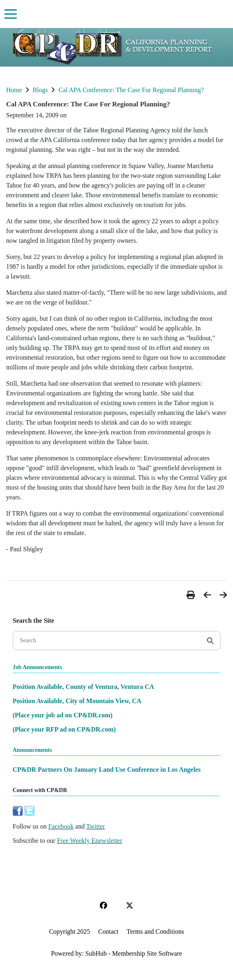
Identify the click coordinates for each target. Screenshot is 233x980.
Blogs (40, 89)
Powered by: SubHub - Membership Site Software (116, 953)
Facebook (61, 826)
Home (14, 89)
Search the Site (33, 620)
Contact (108, 931)
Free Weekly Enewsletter (89, 840)
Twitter (95, 826)
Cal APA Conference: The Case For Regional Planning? (131, 89)
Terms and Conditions (155, 931)
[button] (192, 595)
